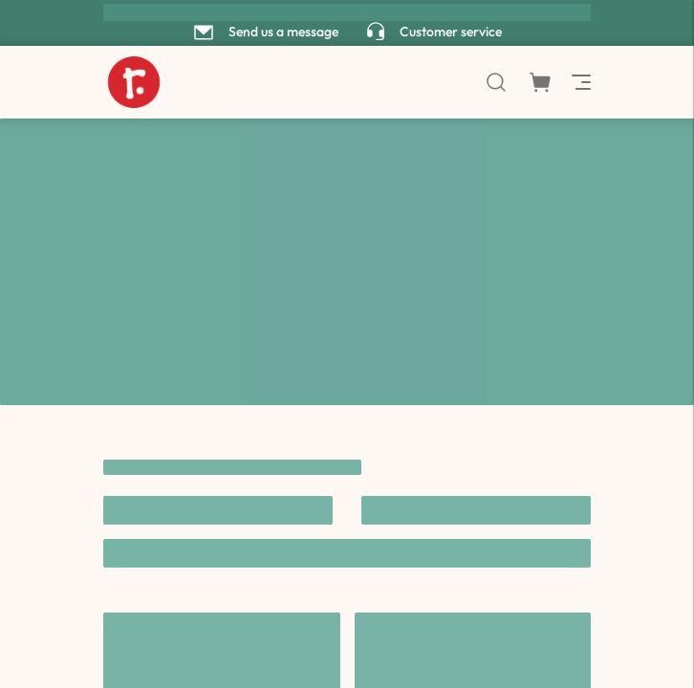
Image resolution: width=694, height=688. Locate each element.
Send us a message (283, 31)
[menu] (579, 82)
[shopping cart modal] (540, 82)
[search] (496, 82)
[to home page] (133, 82)
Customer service (451, 31)
